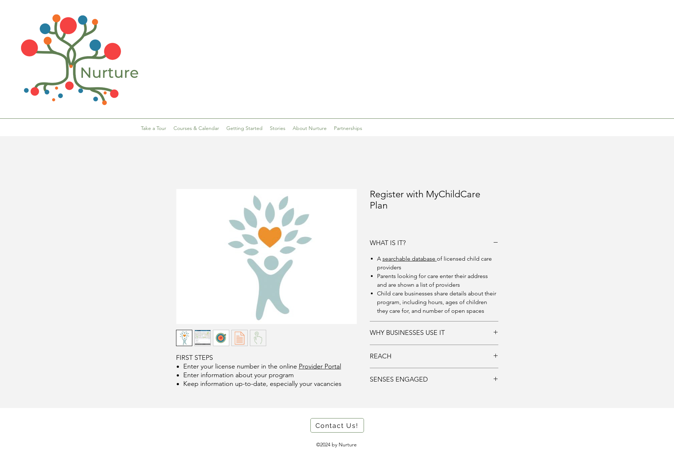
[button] (244, 128)
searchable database (409, 258)
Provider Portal (320, 366)
